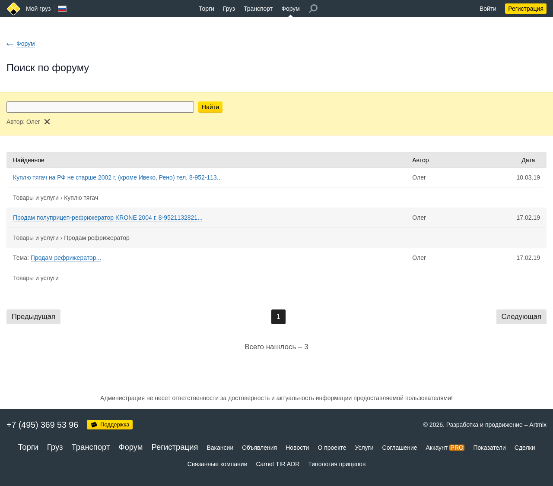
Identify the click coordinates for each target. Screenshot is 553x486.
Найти (210, 107)
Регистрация (525, 8)
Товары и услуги (36, 197)
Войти (488, 8)
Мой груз (38, 8)
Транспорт (258, 8)
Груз (229, 8)
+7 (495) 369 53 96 (42, 424)
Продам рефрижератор (97, 237)
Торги (206, 8)
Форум (290, 8)
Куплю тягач (81, 197)
